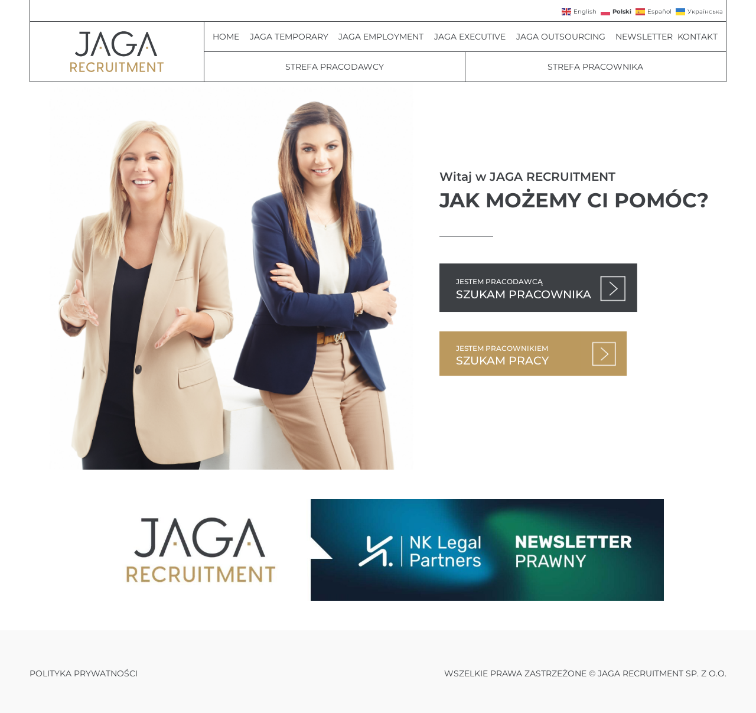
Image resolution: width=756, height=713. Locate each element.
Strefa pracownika (595, 66)
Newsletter (644, 36)
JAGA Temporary (292, 37)
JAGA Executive (472, 37)
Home (229, 37)
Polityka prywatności (84, 673)
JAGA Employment (383, 37)
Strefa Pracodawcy (334, 66)
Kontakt (697, 36)
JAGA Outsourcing (563, 37)
